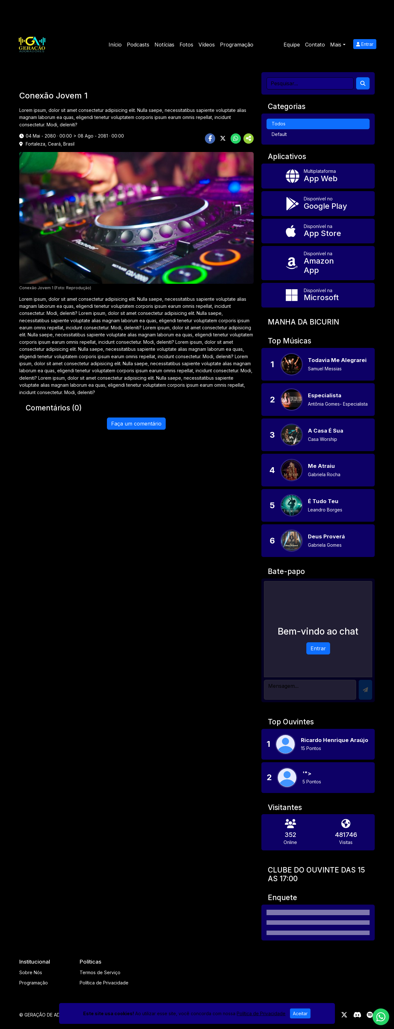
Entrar (364, 44)
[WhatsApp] (380, 1016)
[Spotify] (370, 1015)
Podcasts (138, 44)
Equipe (292, 44)
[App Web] (318, 176)
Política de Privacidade (104, 982)
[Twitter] (344, 1015)
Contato (315, 44)
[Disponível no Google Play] (318, 203)
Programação (236, 44)
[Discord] (357, 1015)
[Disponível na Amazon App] (318, 263)
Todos (278, 123)
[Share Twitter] (223, 138)
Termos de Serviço (100, 972)
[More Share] (248, 138)
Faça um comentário (136, 423)
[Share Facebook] (210, 138)
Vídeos (206, 44)
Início (115, 44)
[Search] (363, 83)
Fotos (186, 44)
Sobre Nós (30, 972)
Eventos (268, 44)
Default (279, 134)
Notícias (164, 44)
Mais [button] (335, 44)
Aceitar (300, 1013)
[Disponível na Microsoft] (318, 295)
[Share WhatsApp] (236, 138)
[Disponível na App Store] (318, 231)
